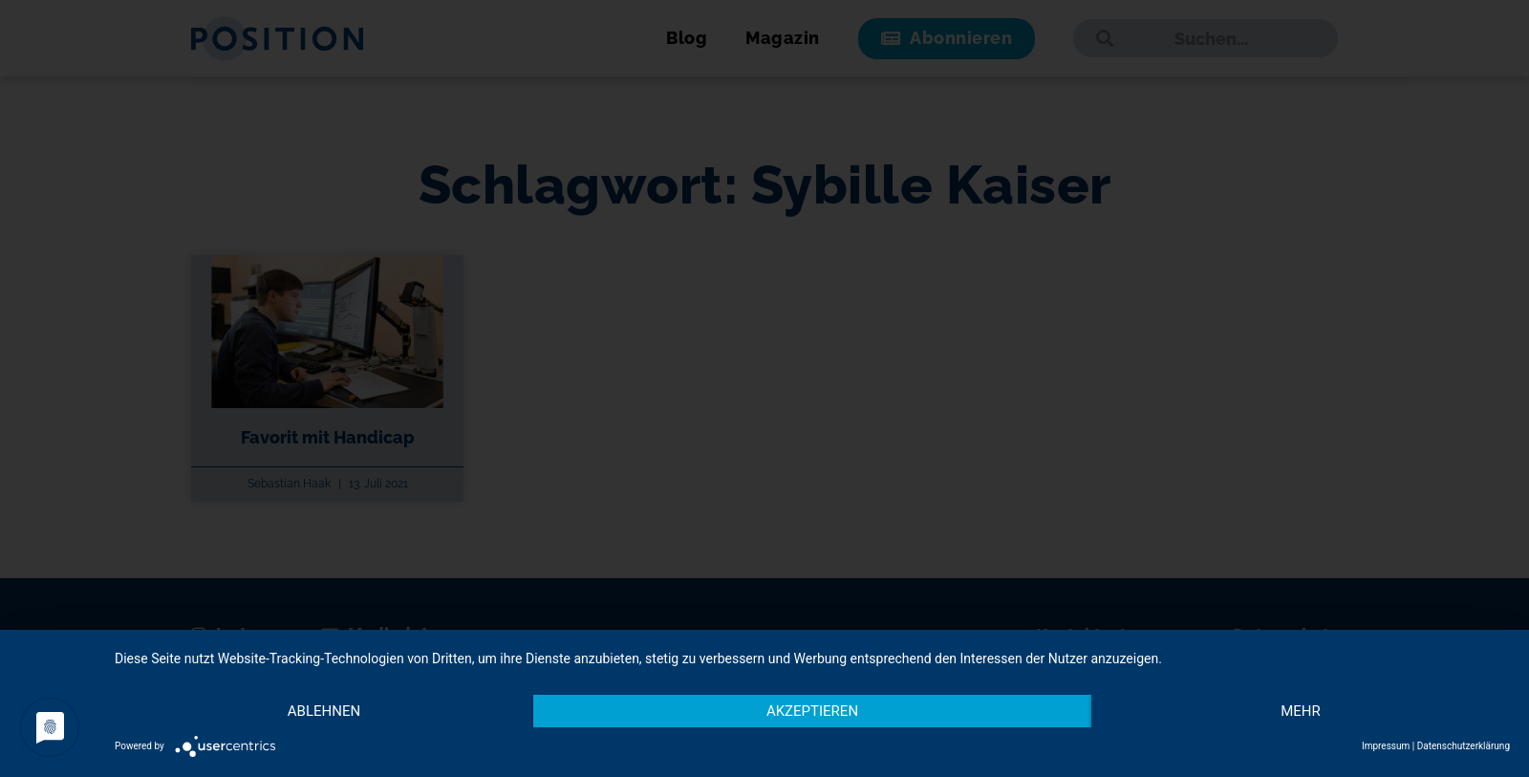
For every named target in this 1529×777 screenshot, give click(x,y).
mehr (1301, 711)
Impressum (1386, 746)
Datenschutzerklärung (1463, 746)
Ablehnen (324, 711)
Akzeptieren (812, 711)
